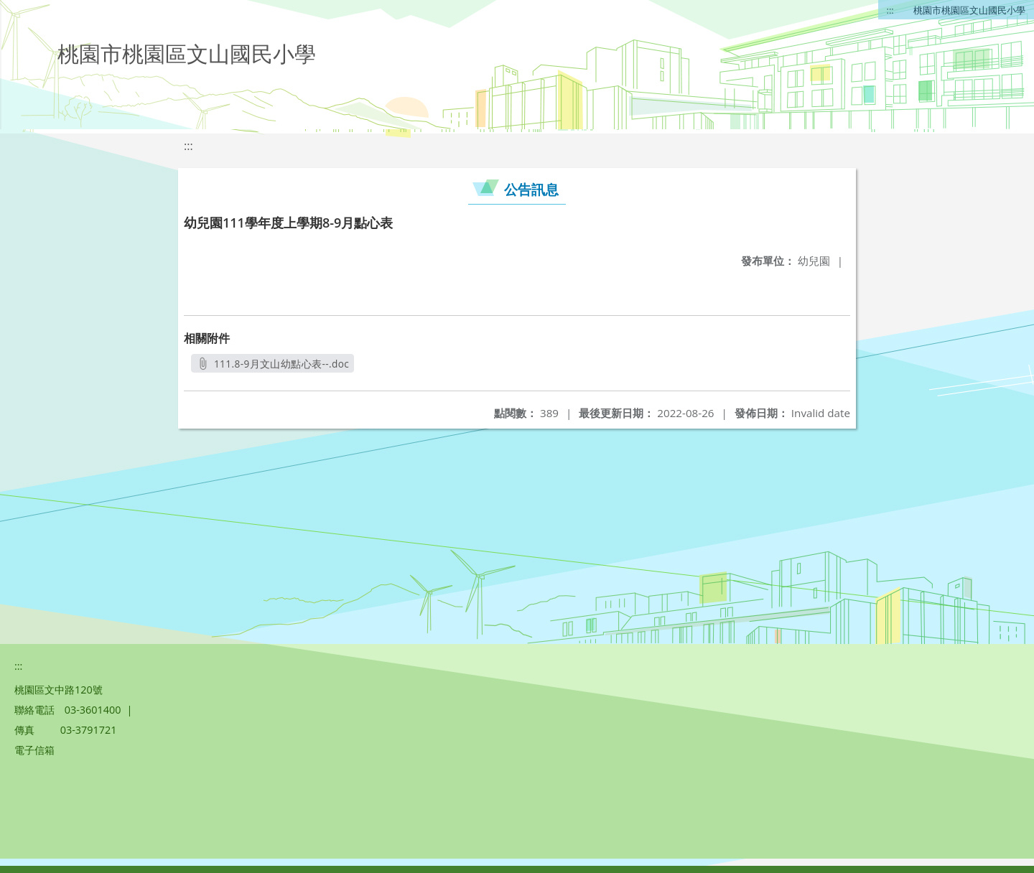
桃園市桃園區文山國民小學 (969, 10)
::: (890, 10)
